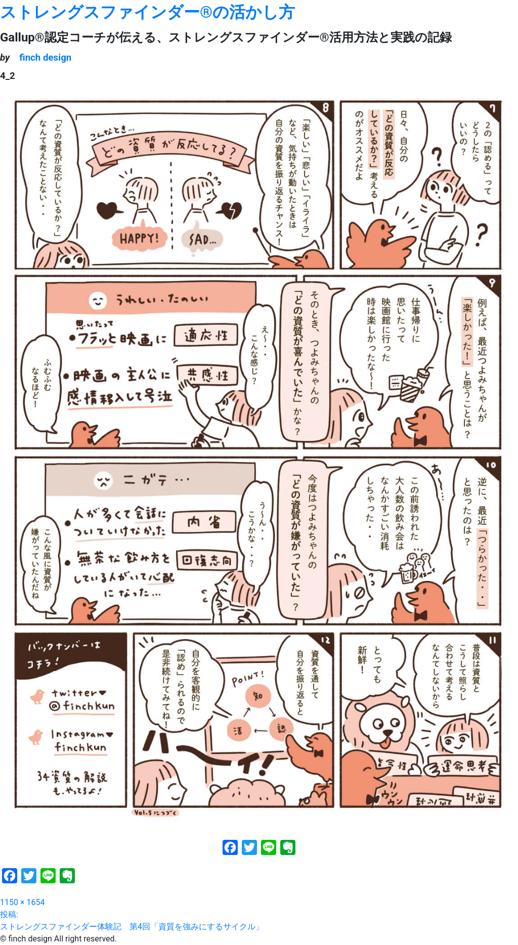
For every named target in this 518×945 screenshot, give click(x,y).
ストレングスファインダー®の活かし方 (147, 12)
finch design (45, 57)
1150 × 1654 (22, 902)
